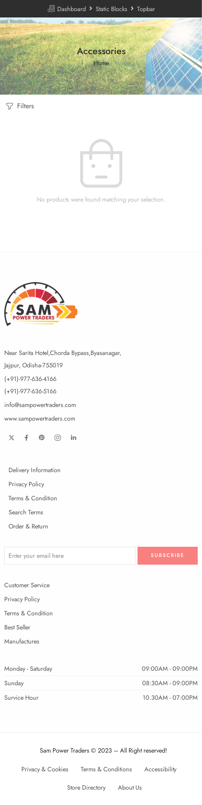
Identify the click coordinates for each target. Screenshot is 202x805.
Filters (19, 106)
